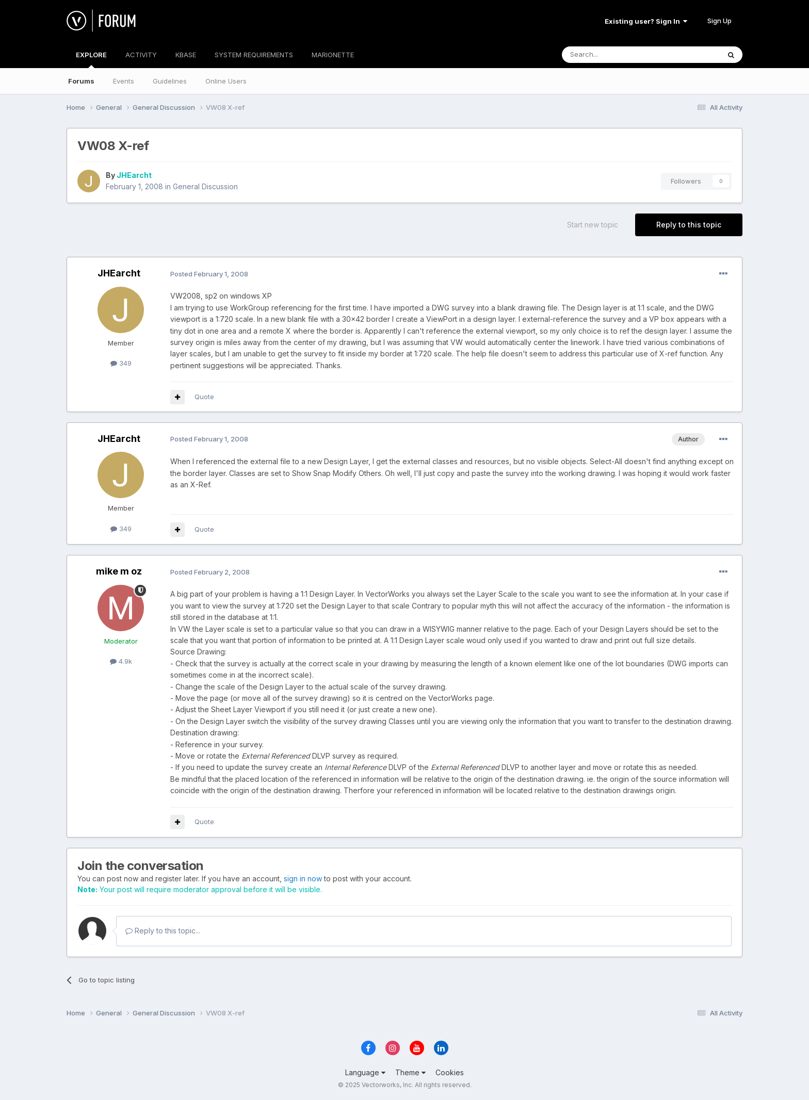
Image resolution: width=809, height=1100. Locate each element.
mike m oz (119, 571)
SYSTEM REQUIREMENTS (254, 55)
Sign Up (719, 21)
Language (365, 1072)
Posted (209, 274)
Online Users (226, 81)
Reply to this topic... (162, 930)
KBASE (185, 55)
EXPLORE (91, 59)
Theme (410, 1072)
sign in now (303, 878)
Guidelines (170, 81)
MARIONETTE (333, 55)
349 (121, 363)
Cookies (449, 1072)
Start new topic (592, 224)
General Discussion (205, 186)
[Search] (614, 54)
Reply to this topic (688, 224)
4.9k (121, 661)
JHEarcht (134, 175)
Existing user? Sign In (646, 21)
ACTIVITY (141, 55)
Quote (204, 396)
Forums (81, 81)
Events (123, 81)
